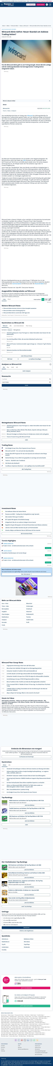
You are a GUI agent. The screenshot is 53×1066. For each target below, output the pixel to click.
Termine (28, 617)
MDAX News (33, 1015)
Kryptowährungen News (44, 1016)
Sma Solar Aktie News (6, 1033)
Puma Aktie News (5, 1031)
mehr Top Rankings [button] (26, 906)
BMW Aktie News (13, 1034)
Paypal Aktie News (15, 1024)
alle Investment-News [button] (26, 533)
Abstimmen (26, 927)
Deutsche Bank (39, 283)
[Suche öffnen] (47, 4)
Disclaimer (37, 1049)
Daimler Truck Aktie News (34, 1031)
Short (9, 299)
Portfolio (4, 950)
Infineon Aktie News (5, 1024)
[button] (31, 4)
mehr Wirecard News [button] (26, 356)
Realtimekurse (5, 941)
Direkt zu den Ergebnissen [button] (26, 930)
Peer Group (29, 326)
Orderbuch (29, 609)
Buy (8, 367)
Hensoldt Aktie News (40, 1022)
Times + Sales (5, 606)
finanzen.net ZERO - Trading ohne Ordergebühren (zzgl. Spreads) (22, 514)
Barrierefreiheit (38, 1054)
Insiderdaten (5, 947)
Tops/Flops (27, 944)
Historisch (29, 611)
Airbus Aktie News (5, 1025)
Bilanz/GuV (29, 603)
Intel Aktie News (5, 1030)
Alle (11, 326)
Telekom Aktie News (39, 1033)
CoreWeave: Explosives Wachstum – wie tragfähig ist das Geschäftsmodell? (25, 466)
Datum (10, 330)
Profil (27, 622)
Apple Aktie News (5, 1022)
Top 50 (3, 944)
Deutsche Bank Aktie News (36, 1021)
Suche (26, 385)
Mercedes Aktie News (6, 1027)
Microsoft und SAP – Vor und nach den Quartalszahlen (19, 451)
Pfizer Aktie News (39, 1028)
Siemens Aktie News (35, 1030)
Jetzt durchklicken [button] (29, 805)
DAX (24, 160)
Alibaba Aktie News (29, 1033)
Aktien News (11, 1015)
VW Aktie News (30, 1036)
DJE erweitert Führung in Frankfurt (14, 517)
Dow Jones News (5, 1016)
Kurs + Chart (5, 603)
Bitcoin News (4, 1018)
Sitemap (3, 1051)
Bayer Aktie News (5, 1019)
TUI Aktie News (38, 1019)
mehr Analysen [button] (27, 371)
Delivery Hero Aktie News (18, 1033)
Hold (12, 367)
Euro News (34, 1016)
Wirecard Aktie (14, 25)
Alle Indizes (27, 941)
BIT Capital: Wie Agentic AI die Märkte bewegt (17, 519)
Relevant (5, 326)
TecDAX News (40, 1015)
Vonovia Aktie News (26, 1027)
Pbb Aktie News (4, 1036)
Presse (2, 1049)
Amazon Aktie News (14, 1019)
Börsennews (4, 1015)
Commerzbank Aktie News (16, 1022)
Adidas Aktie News (14, 1031)
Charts (4, 111)
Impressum (37, 1045)
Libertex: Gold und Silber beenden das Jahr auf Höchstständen (21, 527)
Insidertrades (29, 619)
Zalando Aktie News (22, 1034)
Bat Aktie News (4, 1034)
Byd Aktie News (14, 1025)
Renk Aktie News (33, 1024)
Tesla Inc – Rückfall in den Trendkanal (15, 460)
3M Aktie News (22, 1036)
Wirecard (30, 115)
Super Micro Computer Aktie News (36, 1034)
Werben (20, 1047)
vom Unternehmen (19, 326)
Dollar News (28, 1016)
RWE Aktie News (25, 1024)
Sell (17, 367)
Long (4, 299)
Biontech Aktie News (23, 1025)
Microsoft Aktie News (15, 1021)
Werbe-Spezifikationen (23, 1049)
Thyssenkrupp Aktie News (36, 1025)
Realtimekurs (5, 617)
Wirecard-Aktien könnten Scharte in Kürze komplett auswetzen (19, 308)
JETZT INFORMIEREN (26, 988)
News (9, 111)
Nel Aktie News (23, 1031)
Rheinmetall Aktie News (23, 1018)
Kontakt (3, 1045)
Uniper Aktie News (45, 1027)
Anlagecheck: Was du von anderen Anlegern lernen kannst (20, 522)
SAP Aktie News (25, 1021)
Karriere (3, 1047)
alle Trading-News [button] (26, 469)
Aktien (8, 25)
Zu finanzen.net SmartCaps (26, 756)
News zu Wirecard (24, 25)
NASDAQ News (13, 1016)
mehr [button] (26, 440)
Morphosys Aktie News (16, 1028)
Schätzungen (29, 606)
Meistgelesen (16, 330)
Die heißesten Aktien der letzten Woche (15, 511)
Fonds (3, 625)
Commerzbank (16, 283)
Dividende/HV (30, 614)
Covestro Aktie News (24, 1030)
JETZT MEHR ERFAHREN (26, 1006)
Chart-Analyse (5, 614)
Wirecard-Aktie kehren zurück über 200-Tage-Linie (16, 313)
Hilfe (19, 1045)
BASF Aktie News (43, 1018)
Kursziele (4, 622)
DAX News (27, 1015)
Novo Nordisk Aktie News (28, 1028)
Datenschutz (38, 1047)
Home (3, 25)
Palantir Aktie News (14, 1030)
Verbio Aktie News (13, 1036)
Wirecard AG (6, 108)
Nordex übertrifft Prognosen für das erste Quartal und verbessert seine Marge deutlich (26, 454)
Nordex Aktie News (16, 1027)
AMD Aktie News (36, 1027)
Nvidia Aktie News (12, 1018)
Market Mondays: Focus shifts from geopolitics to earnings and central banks (25, 458)
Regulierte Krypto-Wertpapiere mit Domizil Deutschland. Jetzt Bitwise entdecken (26, 525)
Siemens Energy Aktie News (27, 1019)
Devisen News (21, 1016)
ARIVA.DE (5, 1065)
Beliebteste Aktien (28, 939)
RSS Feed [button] (9, 359)
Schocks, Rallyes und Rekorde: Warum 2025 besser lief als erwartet (22, 530)
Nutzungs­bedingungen (40, 1051)
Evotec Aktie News (5, 1028)
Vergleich (4, 611)
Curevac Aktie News (45, 1030)
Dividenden (27, 947)
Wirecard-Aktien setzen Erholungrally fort (14, 310)
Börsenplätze (5, 609)
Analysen (14, 111)
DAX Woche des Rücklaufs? (12, 463)
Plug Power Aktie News (29, 1022)
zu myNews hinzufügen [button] (35, 359)
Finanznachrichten (19, 1015)
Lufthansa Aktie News (44, 1024)
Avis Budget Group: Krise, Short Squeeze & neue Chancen (20, 448)
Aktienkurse (5, 939)
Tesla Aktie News (34, 1018)
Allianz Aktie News (5, 1021)
